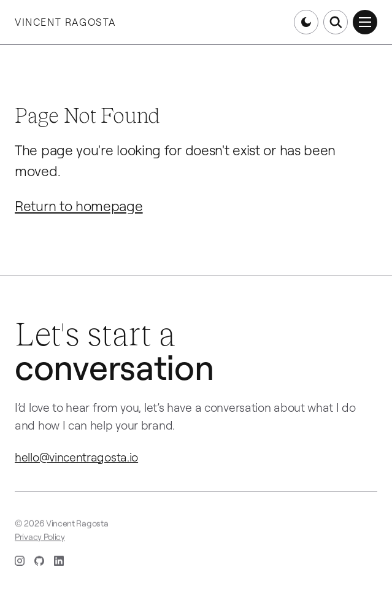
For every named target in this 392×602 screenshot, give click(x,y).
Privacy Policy (40, 538)
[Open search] (335, 22)
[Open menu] (365, 22)
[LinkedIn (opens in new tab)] (59, 562)
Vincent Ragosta (65, 22)
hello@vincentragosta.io (76, 457)
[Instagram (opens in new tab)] (20, 562)
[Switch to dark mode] (306, 22)
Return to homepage (79, 206)
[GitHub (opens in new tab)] (39, 562)
